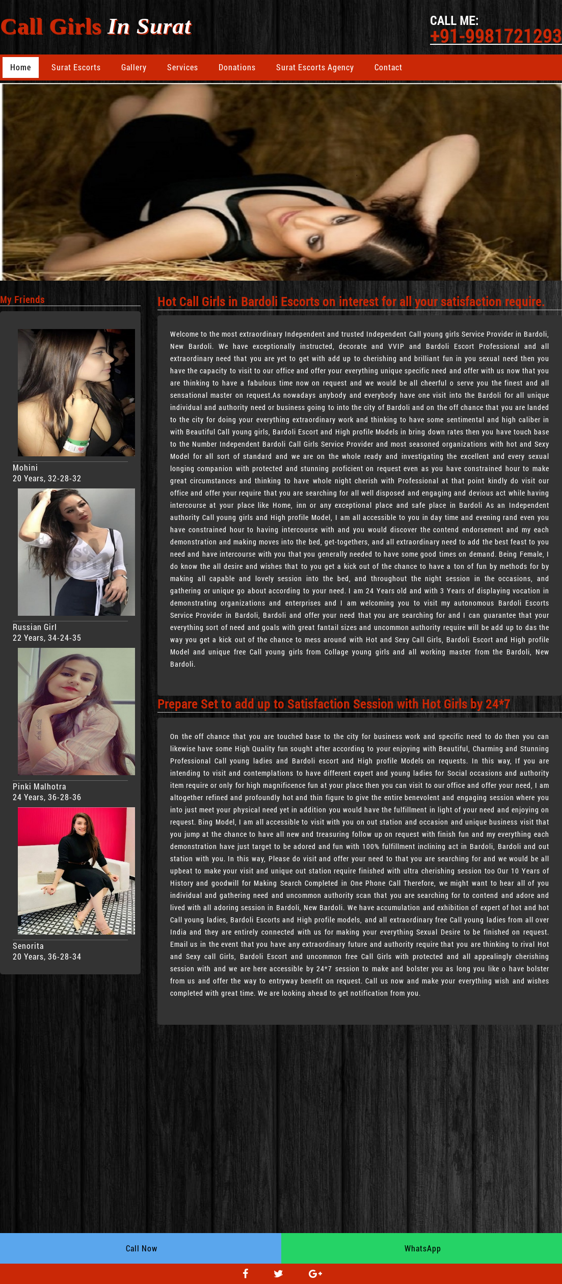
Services (182, 67)
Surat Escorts (76, 67)
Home (20, 67)
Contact (388, 67)
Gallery (134, 67)
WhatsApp (423, 1248)
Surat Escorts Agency (315, 67)
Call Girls (95, 26)
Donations (237, 67)
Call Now (141, 1248)
